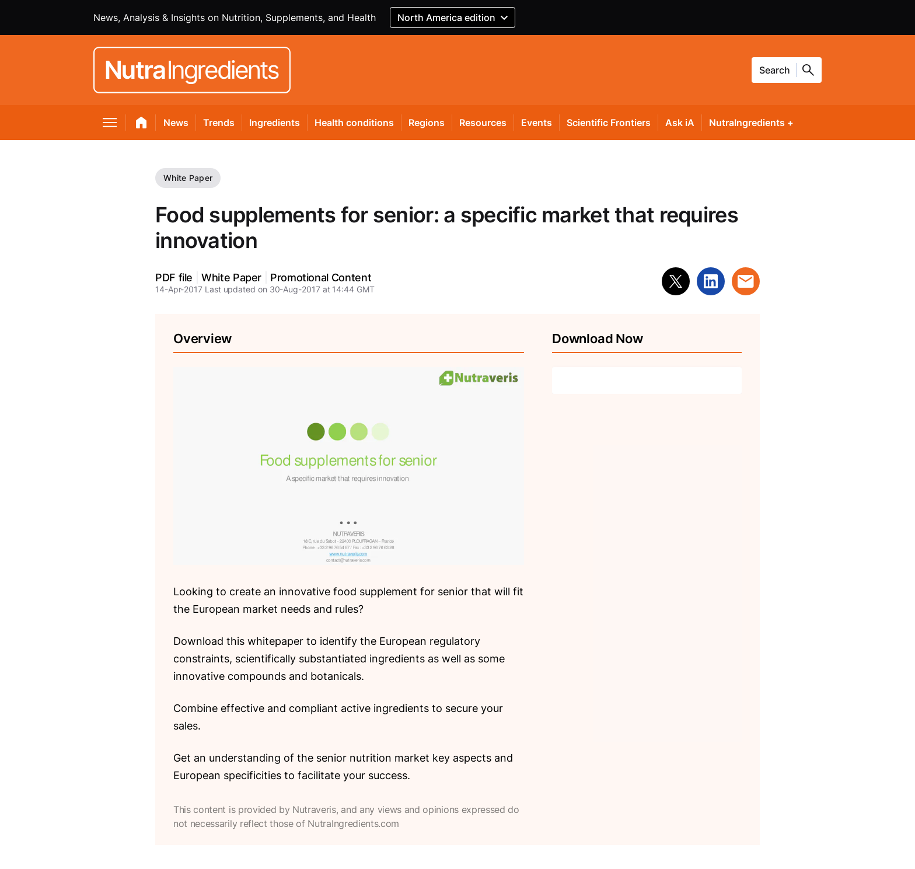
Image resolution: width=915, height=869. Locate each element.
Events (536, 122)
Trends (219, 122)
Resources (483, 122)
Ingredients (274, 122)
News (175, 122)
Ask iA (679, 122)
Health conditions (354, 122)
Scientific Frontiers (609, 122)
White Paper (187, 178)
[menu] (110, 125)
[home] (141, 125)
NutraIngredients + (751, 122)
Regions (426, 122)
